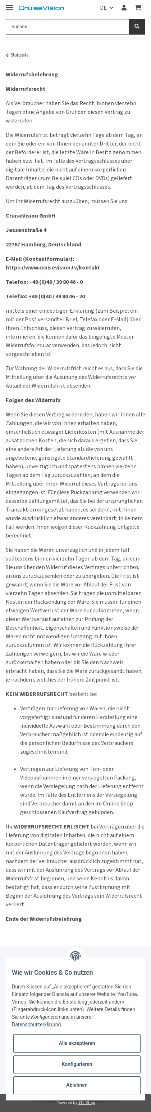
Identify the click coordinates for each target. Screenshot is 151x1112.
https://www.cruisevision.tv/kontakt (53, 268)
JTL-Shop (86, 1103)
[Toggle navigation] (9, 4)
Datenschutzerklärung (36, 1024)
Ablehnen (76, 1085)
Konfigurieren (76, 1064)
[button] (124, 8)
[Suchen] (67, 27)
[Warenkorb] (138, 8)
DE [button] (103, 8)
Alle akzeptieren (77, 1043)
